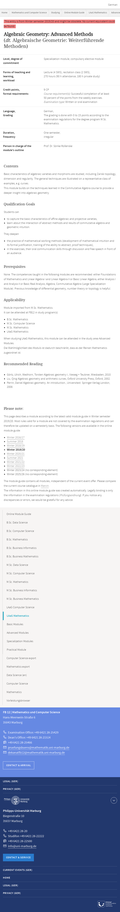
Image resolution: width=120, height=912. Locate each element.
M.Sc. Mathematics (17, 582)
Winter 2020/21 (16, 454)
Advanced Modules (18, 633)
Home (4, 12)
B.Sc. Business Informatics (21, 548)
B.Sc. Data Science (17, 523)
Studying (55, 12)
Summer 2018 (15, 442)
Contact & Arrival (18, 765)
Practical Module (16, 650)
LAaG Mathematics (98, 12)
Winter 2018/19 (16, 446)
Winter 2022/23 (16, 466)
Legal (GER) (10, 781)
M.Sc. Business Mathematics (23, 599)
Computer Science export (21, 658)
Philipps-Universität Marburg (16, 800)
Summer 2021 (15, 458)
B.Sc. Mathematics (17, 539)
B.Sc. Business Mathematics (22, 556)
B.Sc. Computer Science (20, 531)
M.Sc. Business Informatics (22, 590)
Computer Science (17, 684)
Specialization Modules (20, 641)
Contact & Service (18, 857)
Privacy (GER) (12, 789)
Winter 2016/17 (16, 437)
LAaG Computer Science (20, 607)
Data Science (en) (17, 675)
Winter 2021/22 (16, 462)
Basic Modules (15, 624)
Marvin (45, 486)
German (113, 5)
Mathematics (14, 692)
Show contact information (113, 800)
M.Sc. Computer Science (21, 573)
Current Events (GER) (17, 870)
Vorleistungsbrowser (18, 701)
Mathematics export (18, 667)
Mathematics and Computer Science (29, 12)
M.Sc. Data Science (17, 565)
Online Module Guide (74, 12)
